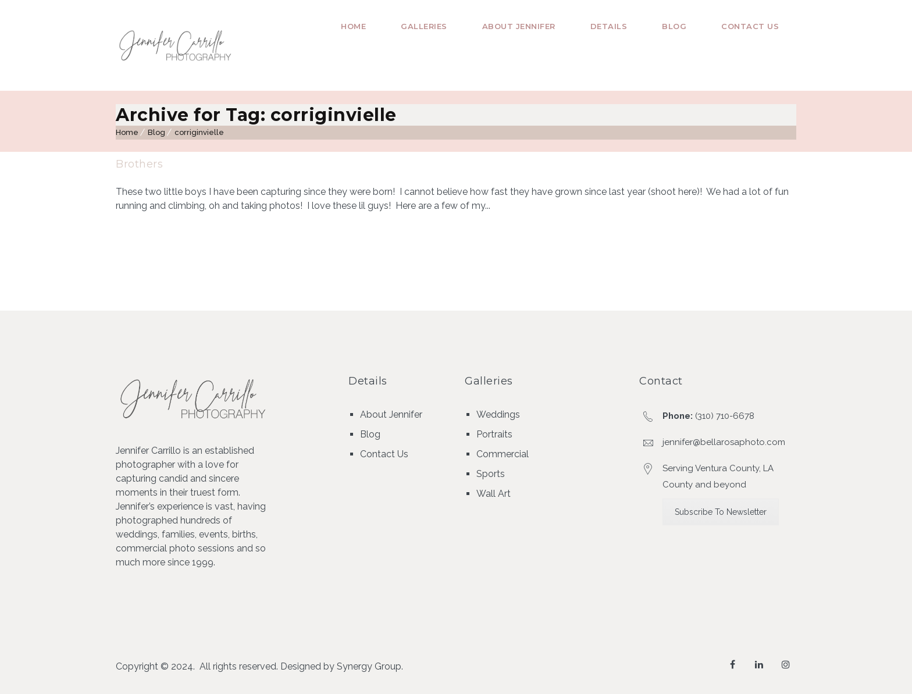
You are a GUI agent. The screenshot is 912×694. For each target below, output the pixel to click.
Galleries (424, 26)
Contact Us (750, 26)
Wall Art (493, 493)
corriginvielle (199, 132)
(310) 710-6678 (724, 416)
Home (353, 26)
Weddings (498, 414)
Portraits (494, 434)
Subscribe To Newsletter (721, 512)
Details (609, 26)
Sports (490, 473)
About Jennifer (518, 26)
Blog (674, 26)
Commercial (502, 454)
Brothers (139, 164)
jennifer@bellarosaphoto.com (723, 442)
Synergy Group (369, 666)
